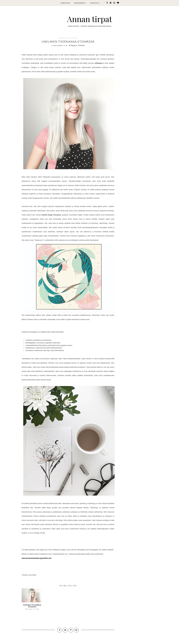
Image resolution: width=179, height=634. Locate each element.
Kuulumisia (63, 38)
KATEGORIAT (80, 3)
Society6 (95, 3)
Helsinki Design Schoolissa (51, 215)
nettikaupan (98, 63)
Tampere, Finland (78, 45)
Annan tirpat (89, 19)
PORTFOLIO (65, 3)
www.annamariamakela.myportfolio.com (37, 558)
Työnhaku (73, 38)
